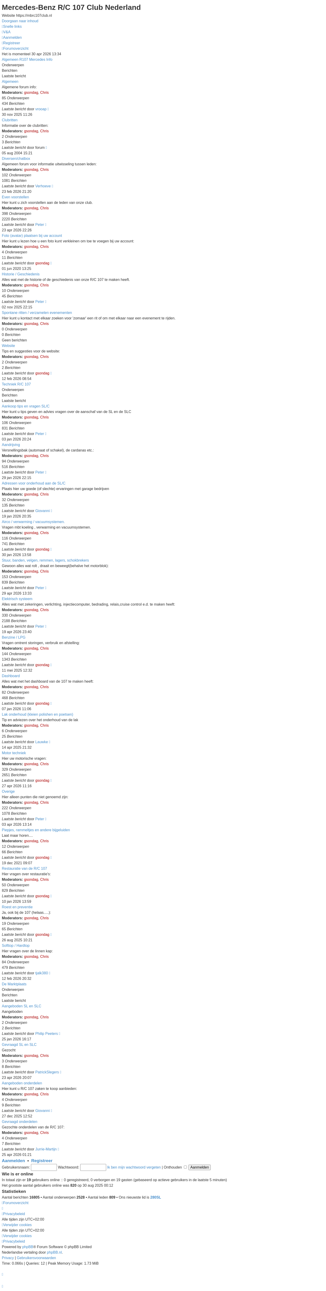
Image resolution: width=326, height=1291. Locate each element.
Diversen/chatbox (16, 159)
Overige (8, 791)
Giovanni (42, 511)
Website (8, 346)
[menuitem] (6, 32)
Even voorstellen (15, 197)
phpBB (27, 1247)
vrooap (41, 109)
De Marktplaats (14, 984)
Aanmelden (13, 1160)
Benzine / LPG (13, 637)
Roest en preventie (17, 907)
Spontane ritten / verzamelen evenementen (37, 313)
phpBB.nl (54, 1252)
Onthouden (175, 1167)
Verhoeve (43, 186)
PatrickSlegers (47, 1072)
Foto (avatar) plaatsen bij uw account (32, 236)
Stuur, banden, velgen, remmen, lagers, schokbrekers (45, 560)
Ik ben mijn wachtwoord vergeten (134, 1167)
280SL (155, 1197)
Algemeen (10, 81)
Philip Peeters (46, 1034)
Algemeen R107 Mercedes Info (27, 59)
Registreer (41, 1160)
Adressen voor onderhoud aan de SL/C (34, 483)
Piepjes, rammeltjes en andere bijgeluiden (36, 830)
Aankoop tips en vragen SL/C (26, 406)
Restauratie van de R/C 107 (24, 868)
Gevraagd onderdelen (19, 1122)
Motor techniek (14, 753)
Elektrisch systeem (17, 599)
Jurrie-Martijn (46, 1149)
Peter (39, 225)
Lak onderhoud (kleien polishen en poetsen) (37, 714)
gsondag (31, 92)
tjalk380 (41, 973)
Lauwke (41, 742)
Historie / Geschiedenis (21, 274)
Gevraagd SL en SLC (19, 1045)
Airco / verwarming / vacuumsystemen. (33, 522)
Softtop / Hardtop (16, 945)
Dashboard (11, 676)
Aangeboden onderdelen (22, 1083)
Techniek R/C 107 (16, 384)
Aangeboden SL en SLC (21, 1006)
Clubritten (9, 120)
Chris (44, 92)
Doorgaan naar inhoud (20, 21)
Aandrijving (11, 445)
